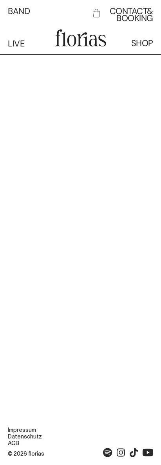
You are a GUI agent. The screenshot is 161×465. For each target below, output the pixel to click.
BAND (19, 11)
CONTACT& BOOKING (131, 14)
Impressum (22, 430)
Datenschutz (25, 436)
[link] (96, 13)
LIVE (16, 43)
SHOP (142, 43)
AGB (13, 443)
